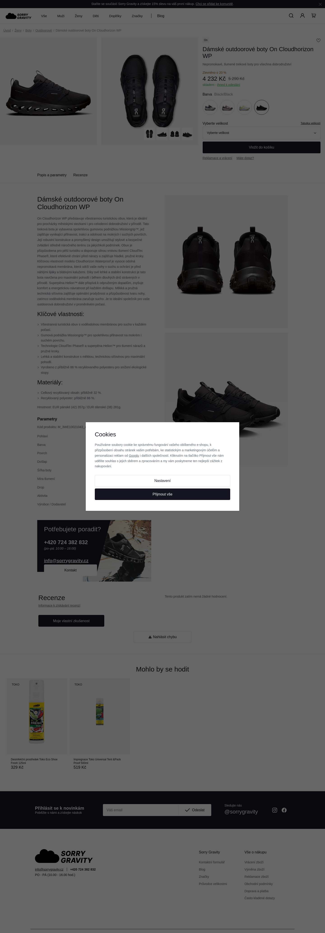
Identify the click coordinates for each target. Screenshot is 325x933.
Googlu (134, 455)
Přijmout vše (162, 494)
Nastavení (162, 481)
